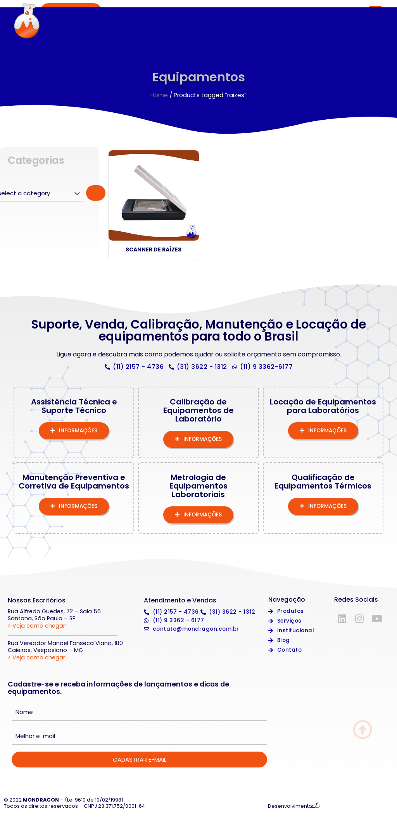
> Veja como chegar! (37, 627)
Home (159, 96)
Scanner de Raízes (153, 251)
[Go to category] (95, 194)
